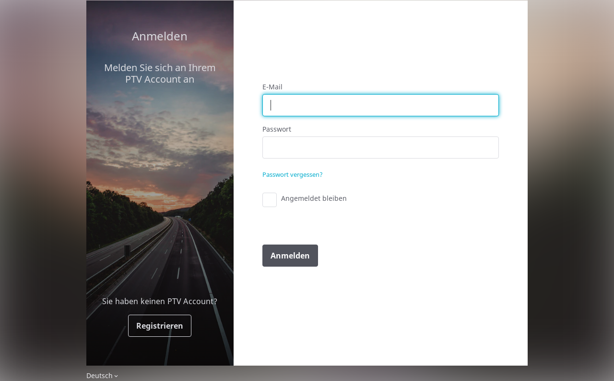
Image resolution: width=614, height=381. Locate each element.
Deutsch (99, 375)
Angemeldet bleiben (314, 198)
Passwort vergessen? (292, 174)
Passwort (276, 129)
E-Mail (272, 86)
